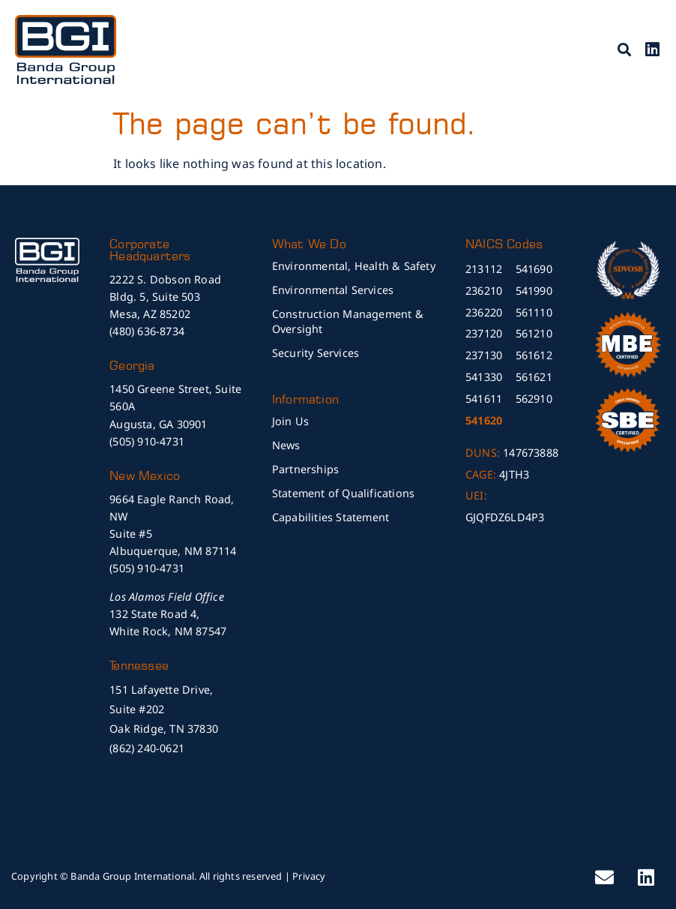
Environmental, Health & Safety (353, 266)
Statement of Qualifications (343, 493)
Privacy (308, 876)
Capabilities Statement (330, 517)
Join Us (290, 421)
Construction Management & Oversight (347, 321)
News (286, 445)
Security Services (315, 353)
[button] (624, 49)
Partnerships (305, 469)
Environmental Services (332, 290)
